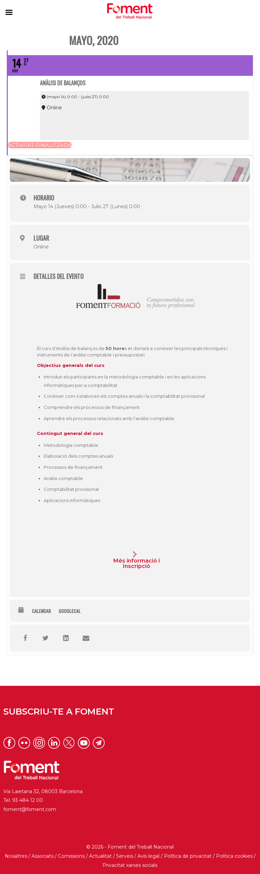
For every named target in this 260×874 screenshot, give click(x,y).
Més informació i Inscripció (135, 560)
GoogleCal (70, 611)
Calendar (41, 611)
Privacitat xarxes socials (130, 865)
